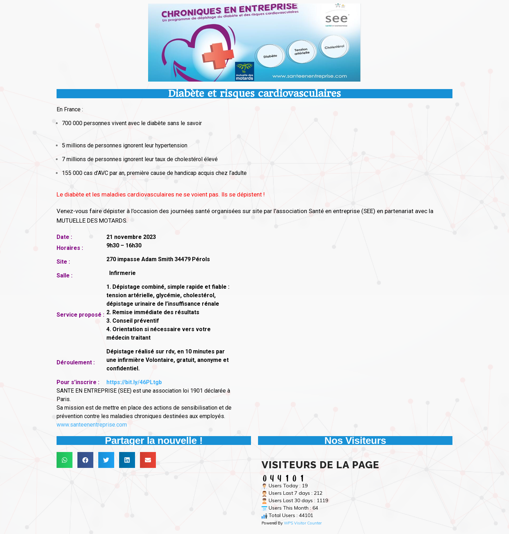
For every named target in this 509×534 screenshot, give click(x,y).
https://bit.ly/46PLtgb (134, 382)
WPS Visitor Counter (303, 523)
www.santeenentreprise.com (92, 424)
